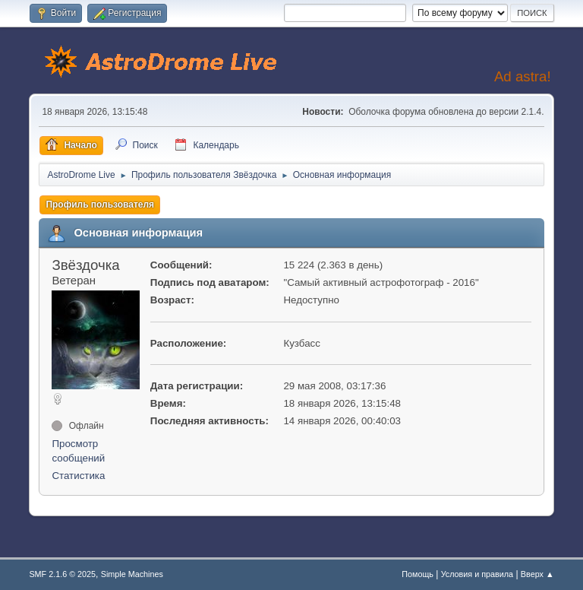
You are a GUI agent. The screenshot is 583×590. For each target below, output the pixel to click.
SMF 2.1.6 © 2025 (62, 574)
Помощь (417, 574)
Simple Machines (132, 574)
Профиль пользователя (100, 204)
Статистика (78, 475)
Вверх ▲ (537, 574)
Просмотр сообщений (78, 451)
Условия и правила (477, 574)
